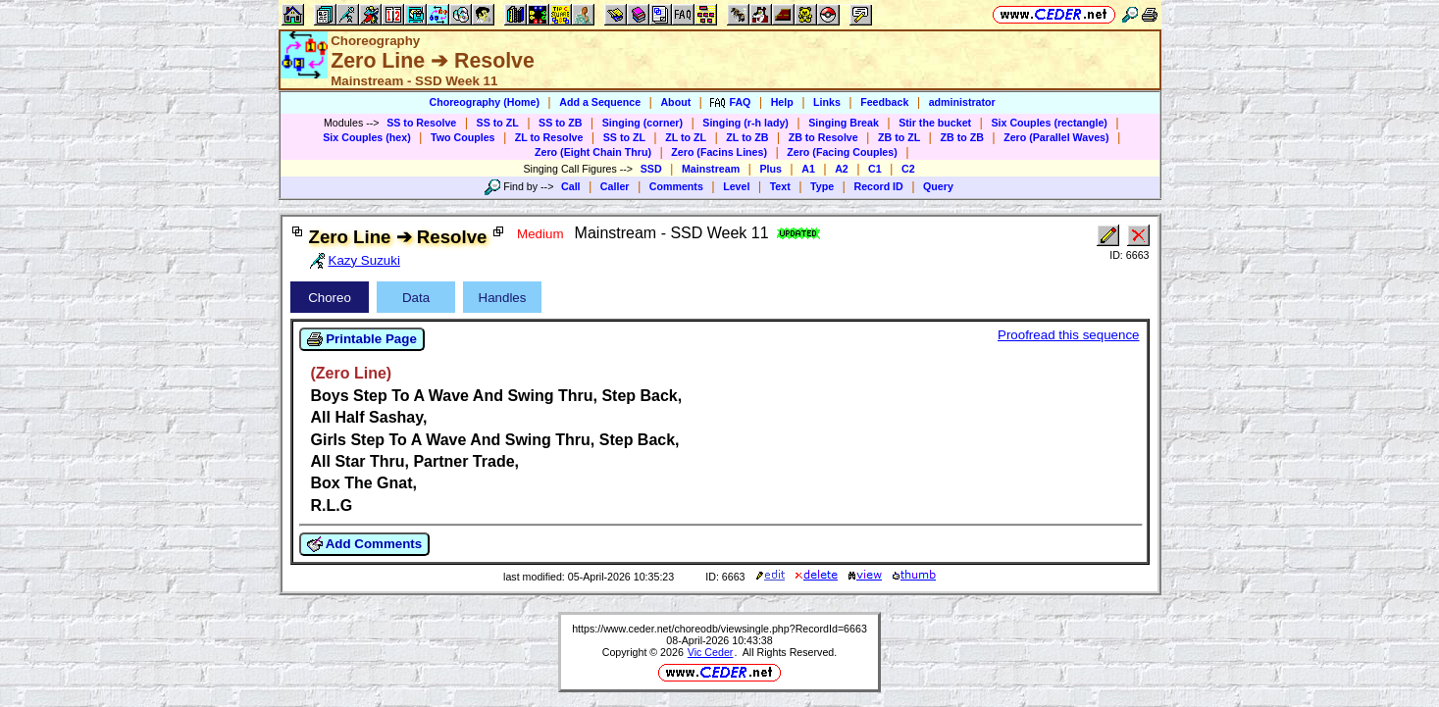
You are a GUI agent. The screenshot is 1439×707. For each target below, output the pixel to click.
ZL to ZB (747, 137)
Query (938, 186)
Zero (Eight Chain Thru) (593, 152)
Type (822, 186)
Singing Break (843, 122)
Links (827, 102)
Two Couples (463, 137)
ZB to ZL (899, 137)
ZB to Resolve (823, 137)
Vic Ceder (711, 652)
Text (780, 186)
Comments (676, 186)
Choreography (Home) (484, 102)
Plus (770, 169)
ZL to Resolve (549, 137)
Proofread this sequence (1068, 335)
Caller (615, 186)
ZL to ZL (685, 137)
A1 (808, 169)
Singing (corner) (642, 122)
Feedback (884, 102)
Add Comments (365, 544)
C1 (875, 169)
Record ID (877, 186)
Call (571, 186)
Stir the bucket (935, 122)
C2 (908, 169)
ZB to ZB (961, 137)
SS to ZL (498, 122)
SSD (651, 169)
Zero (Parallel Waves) (1055, 137)
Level (736, 186)
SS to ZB (560, 122)
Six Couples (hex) (366, 137)
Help (782, 102)
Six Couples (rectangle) (1048, 122)
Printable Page (362, 339)
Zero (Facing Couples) (842, 152)
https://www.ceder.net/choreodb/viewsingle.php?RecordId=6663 (719, 628)
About (675, 102)
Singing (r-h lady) (745, 122)
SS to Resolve (421, 122)
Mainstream (711, 169)
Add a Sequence (600, 102)
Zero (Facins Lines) (719, 152)
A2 (841, 169)
